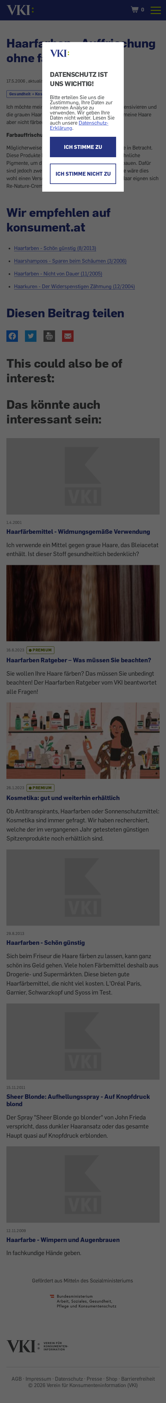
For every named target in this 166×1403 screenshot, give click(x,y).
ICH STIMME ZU (83, 147)
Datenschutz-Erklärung (79, 125)
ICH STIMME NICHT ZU (83, 174)
